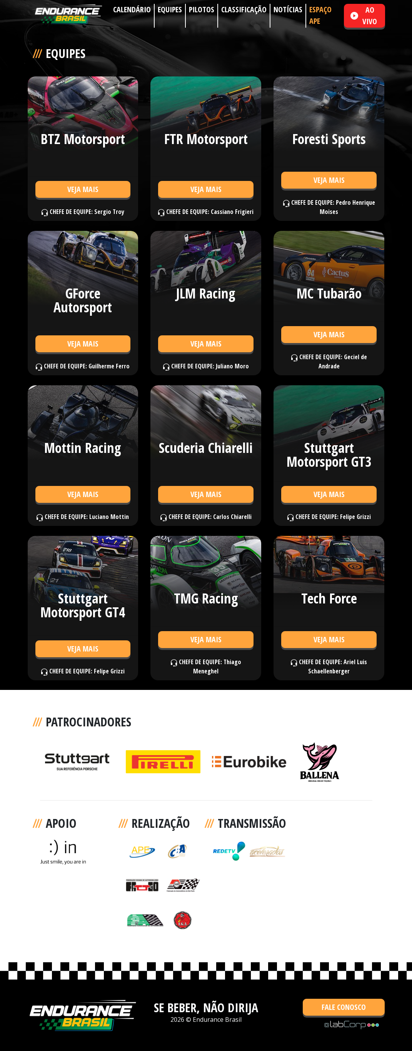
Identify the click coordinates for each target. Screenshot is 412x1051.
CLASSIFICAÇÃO (244, 9)
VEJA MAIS (82, 189)
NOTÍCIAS (288, 9)
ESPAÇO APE (320, 15)
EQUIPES (170, 9)
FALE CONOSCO (344, 1007)
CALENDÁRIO (132, 9)
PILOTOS (201, 9)
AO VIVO (363, 16)
